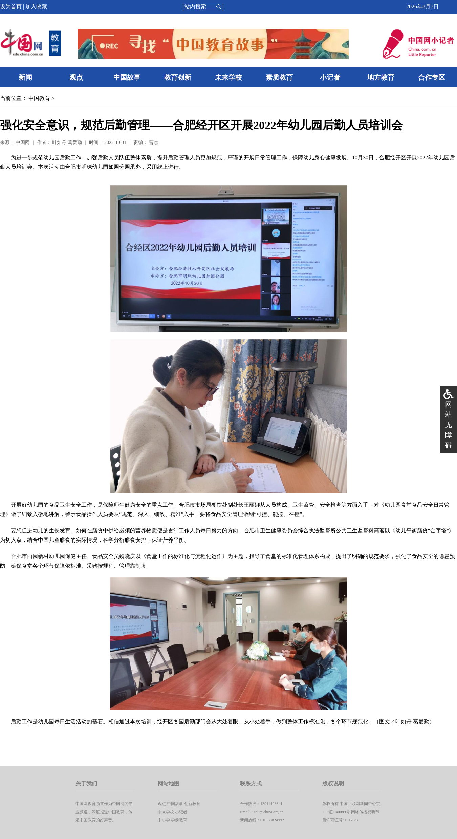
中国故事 (126, 77)
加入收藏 (36, 6)
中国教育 (39, 98)
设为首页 (11, 6)
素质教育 (279, 77)
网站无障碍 (448, 425)
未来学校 (228, 77)
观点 (76, 77)
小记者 (330, 77)
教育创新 (177, 77)
